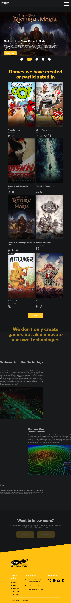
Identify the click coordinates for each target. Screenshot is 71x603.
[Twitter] (50, 581)
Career (17, 594)
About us (16, 588)
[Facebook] (54, 581)
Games (15, 585)
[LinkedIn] (63, 581)
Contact (17, 591)
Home (15, 582)
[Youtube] (59, 581)
